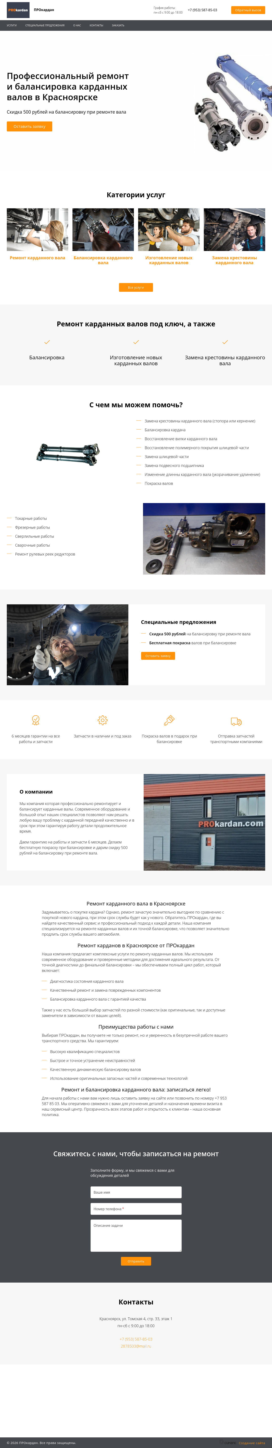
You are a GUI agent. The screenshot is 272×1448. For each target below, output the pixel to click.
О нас (77, 25)
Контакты (96, 25)
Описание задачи (108, 1225)
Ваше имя (102, 1192)
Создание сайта (252, 1443)
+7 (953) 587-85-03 (202, 10)
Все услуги (136, 287)
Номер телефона (108, 1209)
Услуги (12, 25)
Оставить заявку (29, 126)
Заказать (118, 25)
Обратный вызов (248, 10)
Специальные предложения (44, 25)
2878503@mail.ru (136, 1346)
